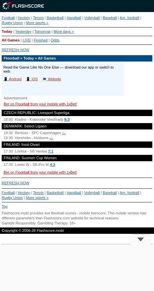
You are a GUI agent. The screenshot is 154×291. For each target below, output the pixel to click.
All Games (11, 40)
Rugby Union (12, 23)
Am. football (129, 18)
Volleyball (92, 18)
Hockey (24, 18)
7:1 (50, 151)
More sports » (37, 23)
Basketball (55, 18)
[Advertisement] (77, 268)
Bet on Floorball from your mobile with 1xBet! (40, 104)
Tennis (38, 18)
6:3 (67, 119)
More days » (64, 31)
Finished (41, 40)
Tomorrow (42, 31)
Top (5, 206)
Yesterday (23, 31)
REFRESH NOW (15, 50)
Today (7, 31)
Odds (55, 40)
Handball (74, 18)
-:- (64, 133)
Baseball (110, 18)
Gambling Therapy (52, 223)
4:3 (52, 165)
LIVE (27, 40)
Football (8, 18)
